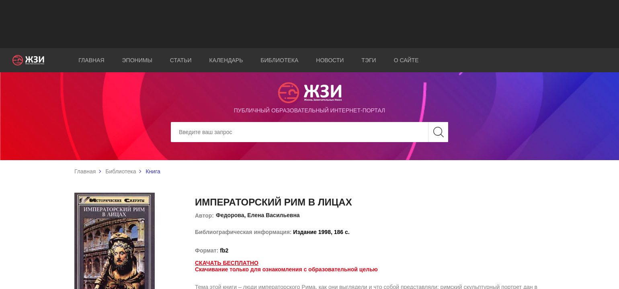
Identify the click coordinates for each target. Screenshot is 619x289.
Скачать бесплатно (226, 263)
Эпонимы (137, 60)
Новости (330, 60)
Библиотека (279, 60)
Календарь (226, 60)
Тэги (368, 60)
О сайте (406, 60)
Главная (91, 60)
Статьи (181, 60)
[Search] (309, 132)
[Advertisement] (309, 24)
